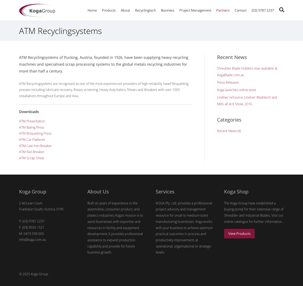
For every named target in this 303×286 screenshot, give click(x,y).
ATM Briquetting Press (35, 133)
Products (109, 10)
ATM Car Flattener (32, 139)
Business (167, 10)
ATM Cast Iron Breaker (35, 146)
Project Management (195, 10)
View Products (239, 233)
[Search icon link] (282, 10)
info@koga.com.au (32, 239)
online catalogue (236, 221)
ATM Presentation (32, 121)
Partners (222, 10)
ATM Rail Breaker (31, 152)
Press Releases (228, 82)
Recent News (227, 131)
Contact (241, 10)
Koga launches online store (236, 90)
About (125, 10)
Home (92, 10)
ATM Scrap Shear (31, 158)
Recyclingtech (145, 10)
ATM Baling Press (31, 127)
